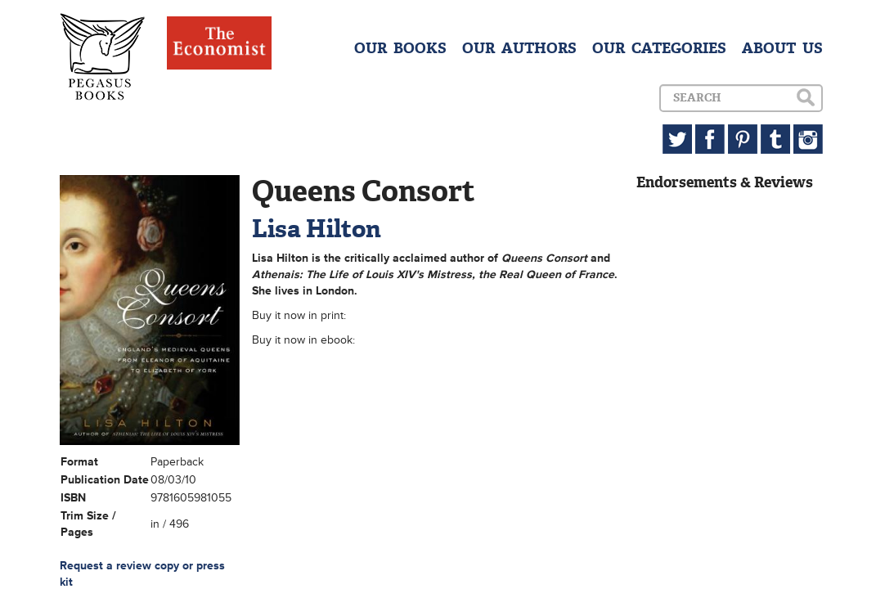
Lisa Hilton (316, 229)
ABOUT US (782, 48)
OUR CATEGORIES (659, 48)
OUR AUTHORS (519, 48)
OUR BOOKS (400, 48)
